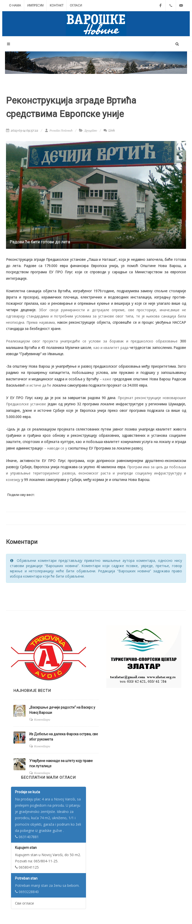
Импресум (35, 5)
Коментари (42, 719)
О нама (15, 5)
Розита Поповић (58, 130)
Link (109, 130)
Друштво (90, 130)
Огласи (76, 5)
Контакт (57, 5)
